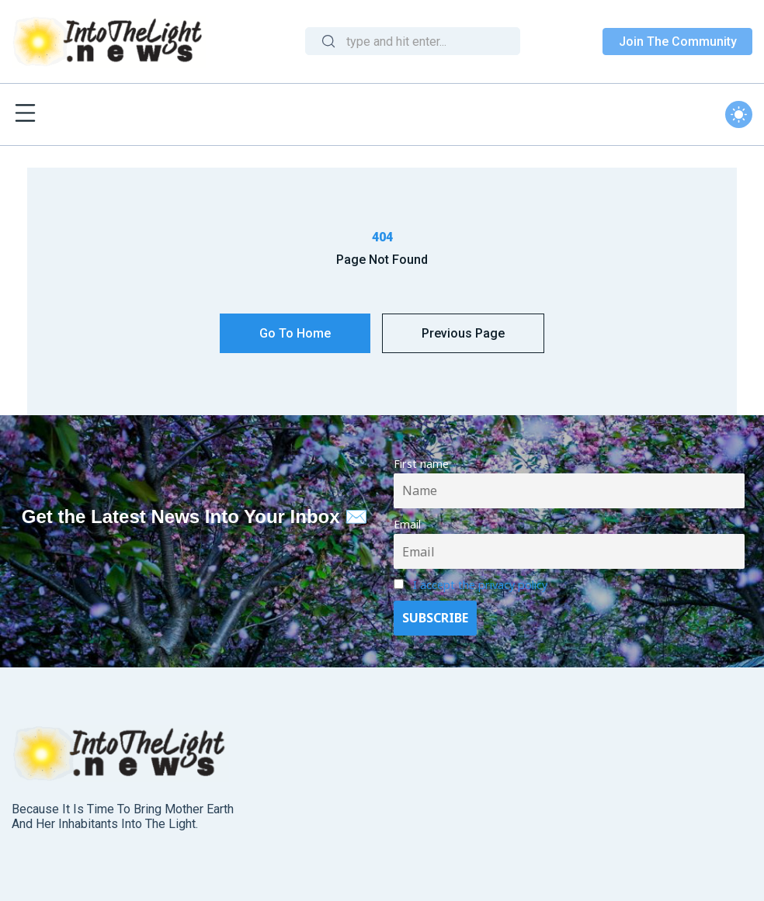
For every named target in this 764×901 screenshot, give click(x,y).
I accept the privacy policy (480, 584)
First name (421, 463)
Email (407, 524)
